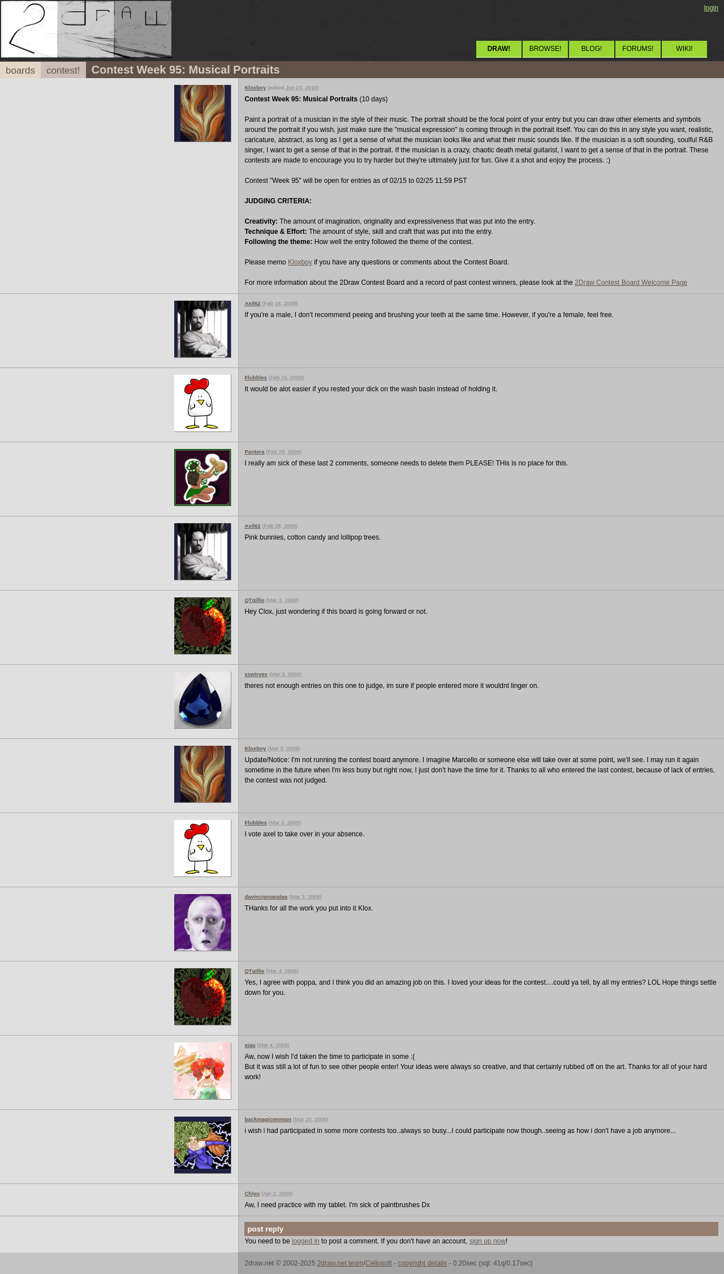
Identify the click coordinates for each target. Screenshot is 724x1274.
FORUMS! (637, 49)
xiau (249, 1045)
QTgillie (254, 600)
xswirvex (256, 674)
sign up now (487, 1241)
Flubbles (255, 377)
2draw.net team (340, 1263)
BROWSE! (545, 49)
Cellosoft (378, 1263)
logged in (306, 1241)
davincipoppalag (265, 896)
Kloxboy (255, 87)
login (711, 8)
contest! (63, 70)
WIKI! (684, 49)
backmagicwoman (267, 1119)
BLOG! (591, 49)
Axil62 (252, 303)
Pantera (254, 451)
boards (20, 70)
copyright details (422, 1263)
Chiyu (252, 1193)
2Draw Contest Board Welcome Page (631, 283)
